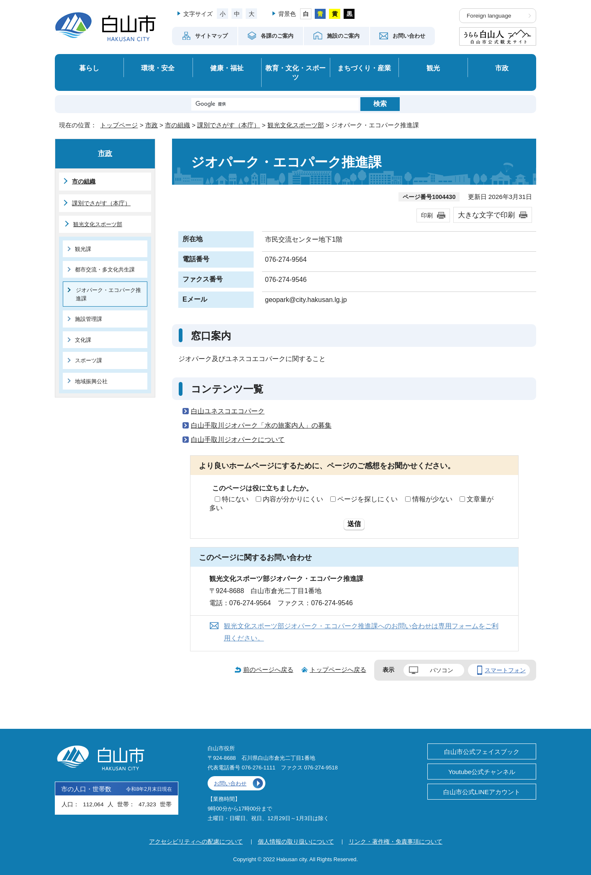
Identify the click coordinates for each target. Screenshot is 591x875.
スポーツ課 (88, 360)
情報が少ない (432, 499)
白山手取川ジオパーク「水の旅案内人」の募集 (261, 425)
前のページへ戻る (268, 669)
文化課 (83, 340)
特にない (235, 499)
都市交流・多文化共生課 (105, 269)
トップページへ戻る (338, 669)
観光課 (83, 249)
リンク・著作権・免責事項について (395, 841)
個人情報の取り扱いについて (296, 841)
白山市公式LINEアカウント (481, 791)
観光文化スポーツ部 (295, 125)
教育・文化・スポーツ (295, 72)
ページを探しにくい (367, 499)
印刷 (427, 215)
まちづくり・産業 (364, 68)
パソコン (441, 670)
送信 (354, 523)
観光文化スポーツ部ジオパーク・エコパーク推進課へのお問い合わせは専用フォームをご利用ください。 (361, 632)
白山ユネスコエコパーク (228, 411)
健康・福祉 (227, 68)
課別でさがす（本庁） (228, 125)
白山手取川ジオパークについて (238, 439)
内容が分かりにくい (293, 499)
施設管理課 (88, 319)
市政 (502, 68)
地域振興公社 (91, 381)
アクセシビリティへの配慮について (196, 841)
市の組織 (177, 125)
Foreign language (489, 16)
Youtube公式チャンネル (481, 771)
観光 (433, 68)
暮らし (89, 68)
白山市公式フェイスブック (481, 751)
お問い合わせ (230, 783)
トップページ (119, 125)
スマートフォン (505, 670)
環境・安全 (158, 68)
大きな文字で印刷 (486, 215)
